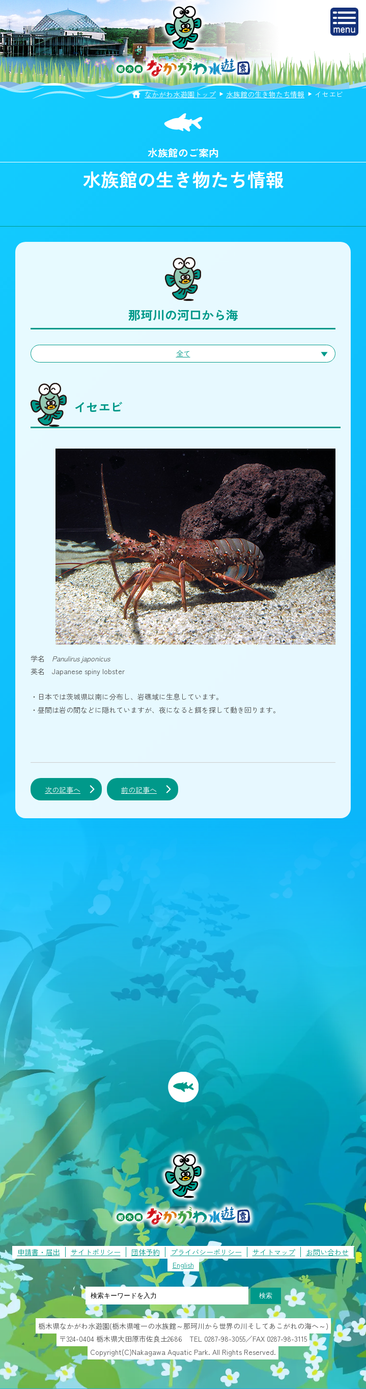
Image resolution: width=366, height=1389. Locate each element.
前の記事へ (139, 790)
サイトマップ (273, 1252)
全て (183, 353)
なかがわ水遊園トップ (180, 94)
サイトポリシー (96, 1252)
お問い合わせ (327, 1252)
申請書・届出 (38, 1252)
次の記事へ (62, 790)
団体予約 (145, 1252)
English (183, 1265)
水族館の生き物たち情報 (265, 94)
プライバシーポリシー (206, 1252)
